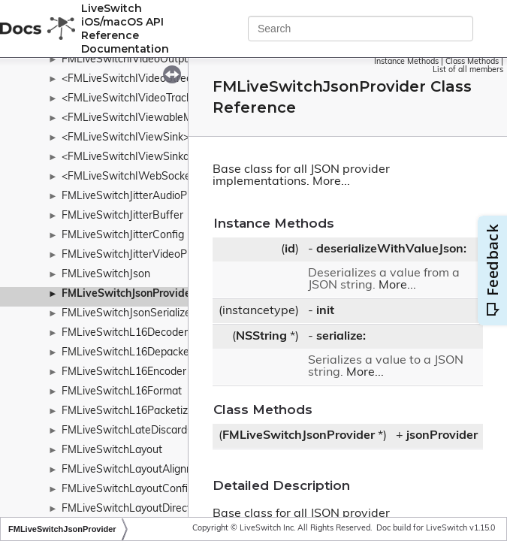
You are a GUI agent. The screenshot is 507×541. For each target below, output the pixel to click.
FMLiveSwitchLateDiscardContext (143, 431)
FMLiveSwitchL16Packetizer (130, 411)
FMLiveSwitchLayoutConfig (128, 489)
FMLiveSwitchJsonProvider (128, 294)
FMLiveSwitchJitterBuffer (122, 216)
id (290, 249)
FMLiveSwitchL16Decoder (125, 333)
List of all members (468, 70)
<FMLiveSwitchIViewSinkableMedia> (150, 157)
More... (331, 182)
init (325, 311)
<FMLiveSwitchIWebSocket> (131, 177)
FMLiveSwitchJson (106, 274)
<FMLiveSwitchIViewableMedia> (140, 118)
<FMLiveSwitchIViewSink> (125, 138)
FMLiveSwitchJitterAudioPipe (131, 196)
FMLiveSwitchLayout (112, 450)
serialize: (341, 337)
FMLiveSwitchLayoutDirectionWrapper (155, 509)
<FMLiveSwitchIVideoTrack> (130, 98)
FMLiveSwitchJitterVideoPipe (131, 255)
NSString (261, 337)
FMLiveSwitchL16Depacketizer (136, 352)
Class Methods (472, 62)
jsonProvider (442, 436)
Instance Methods (406, 62)
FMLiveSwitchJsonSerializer (128, 313)
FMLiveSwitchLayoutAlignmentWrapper (158, 470)
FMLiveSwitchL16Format (122, 391)
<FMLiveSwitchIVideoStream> (134, 79)
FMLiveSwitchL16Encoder (124, 372)
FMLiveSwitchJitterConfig (123, 235)
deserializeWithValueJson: (391, 249)
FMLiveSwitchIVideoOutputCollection (151, 59)
